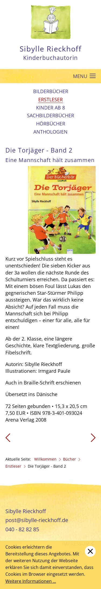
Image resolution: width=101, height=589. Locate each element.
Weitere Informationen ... (30, 581)
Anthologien (50, 131)
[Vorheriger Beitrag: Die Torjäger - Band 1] (7, 439)
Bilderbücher (50, 91)
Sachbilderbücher (50, 115)
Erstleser (50, 99)
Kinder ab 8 (50, 107)
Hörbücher (50, 123)
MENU (84, 76)
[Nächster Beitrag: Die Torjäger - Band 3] (93, 439)
